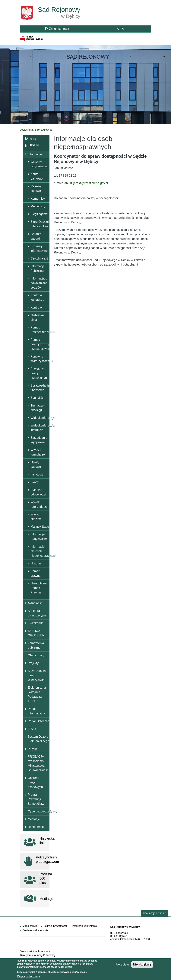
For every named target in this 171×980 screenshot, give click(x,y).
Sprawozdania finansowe (40, 388)
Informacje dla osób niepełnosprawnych (40, 551)
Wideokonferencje (40, 417)
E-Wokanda (35, 623)
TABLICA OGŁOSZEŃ (36, 633)
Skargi (35, 482)
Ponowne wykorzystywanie (40, 359)
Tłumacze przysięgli (37, 408)
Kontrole (36, 307)
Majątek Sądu (40, 526)
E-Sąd (32, 728)
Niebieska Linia (37, 317)
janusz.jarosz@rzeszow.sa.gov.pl (86, 183)
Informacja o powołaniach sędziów (39, 283)
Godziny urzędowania (39, 164)
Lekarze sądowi (36, 236)
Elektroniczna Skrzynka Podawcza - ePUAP (37, 694)
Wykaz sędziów (36, 517)
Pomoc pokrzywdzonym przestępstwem (40, 344)
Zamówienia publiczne (36, 645)
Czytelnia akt (39, 258)
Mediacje (34, 819)
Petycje (33, 748)
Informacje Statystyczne (39, 537)
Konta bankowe (37, 176)
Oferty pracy (36, 655)
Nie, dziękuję (142, 965)
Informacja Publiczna (38, 268)
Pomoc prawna (35, 573)
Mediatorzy (38, 206)
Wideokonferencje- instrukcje (40, 428)
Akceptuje (122, 965)
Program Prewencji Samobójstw (36, 799)
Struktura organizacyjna (37, 613)
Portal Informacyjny (36, 711)
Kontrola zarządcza (37, 297)
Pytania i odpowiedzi (38, 492)
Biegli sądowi (39, 214)
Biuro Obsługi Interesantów (40, 224)
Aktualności (35, 603)
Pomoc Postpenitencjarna (40, 330)
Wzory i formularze (38, 452)
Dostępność (36, 826)
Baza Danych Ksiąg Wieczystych (37, 675)
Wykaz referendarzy (39, 504)
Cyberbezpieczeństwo (38, 811)
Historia (36, 563)
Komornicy (38, 198)
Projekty (33, 663)
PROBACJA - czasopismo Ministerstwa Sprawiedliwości (38, 763)
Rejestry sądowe (36, 188)
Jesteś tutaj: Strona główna (36, 129)
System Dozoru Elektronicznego (38, 739)
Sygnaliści (37, 397)
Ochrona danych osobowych (35, 782)
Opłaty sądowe (36, 464)
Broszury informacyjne (39, 248)
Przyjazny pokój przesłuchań (39, 373)
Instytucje (37, 474)
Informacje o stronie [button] (154, 913)
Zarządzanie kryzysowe (39, 440)
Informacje (35, 154)
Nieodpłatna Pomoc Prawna (39, 588)
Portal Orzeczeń (38, 721)
